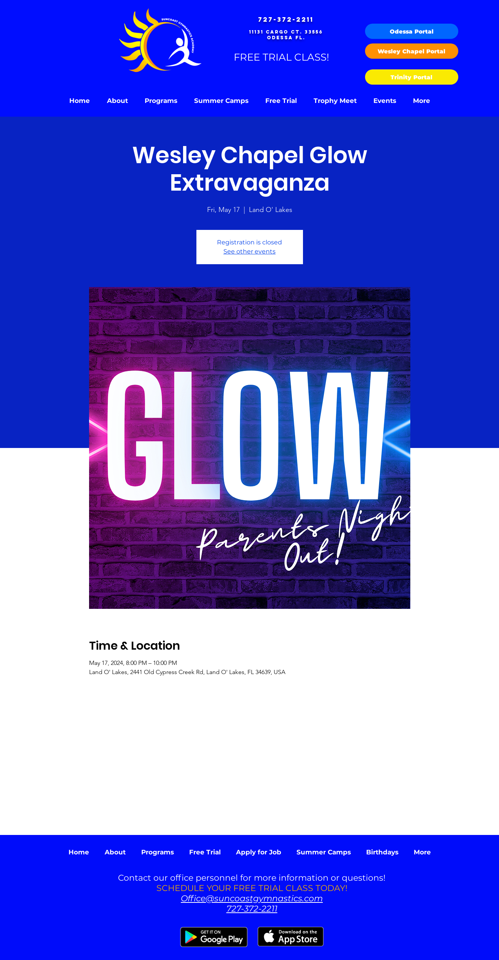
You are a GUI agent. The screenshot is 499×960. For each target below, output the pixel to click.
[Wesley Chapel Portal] (411, 51)
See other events (249, 251)
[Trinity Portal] (411, 77)
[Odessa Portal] (411, 31)
